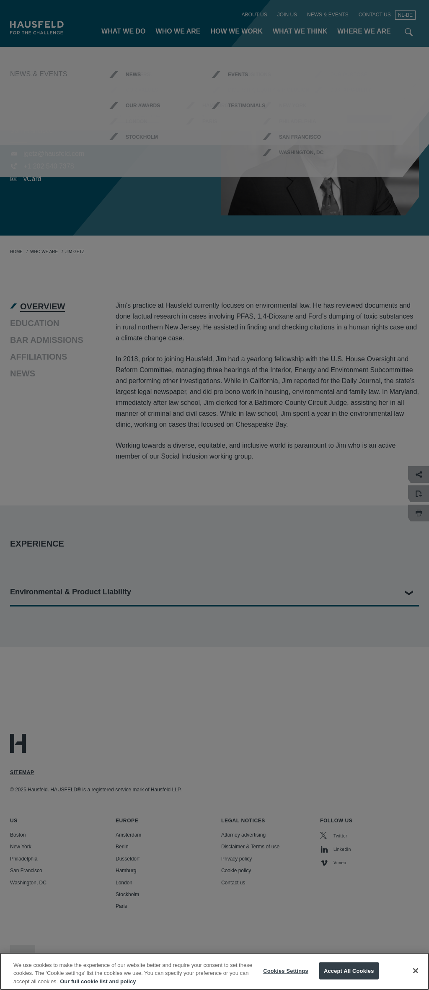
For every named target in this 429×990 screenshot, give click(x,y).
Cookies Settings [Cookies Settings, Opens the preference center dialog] (285, 979)
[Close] (415, 978)
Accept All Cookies (349, 979)
